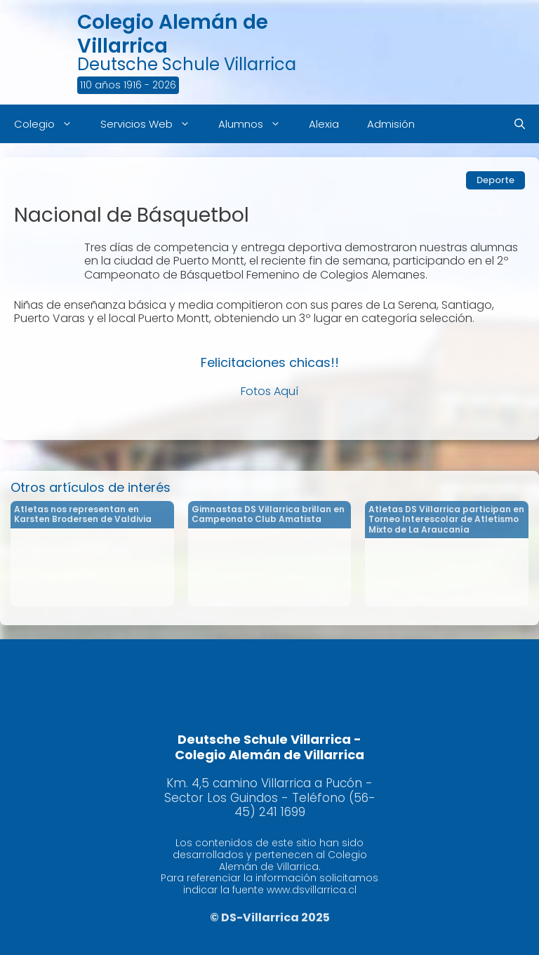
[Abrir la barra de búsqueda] (519, 124)
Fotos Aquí (269, 391)
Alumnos (256, 124)
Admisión (391, 123)
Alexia (324, 123)
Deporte (495, 180)
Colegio (50, 124)
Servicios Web (152, 124)
